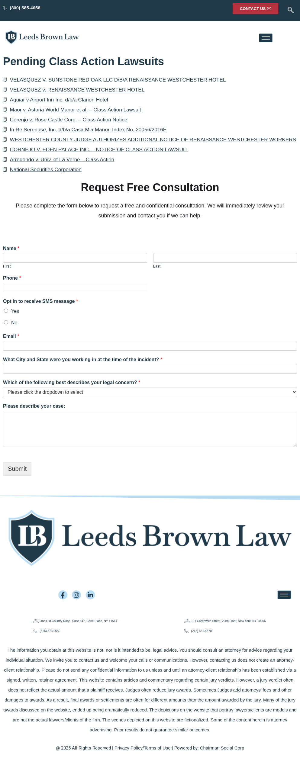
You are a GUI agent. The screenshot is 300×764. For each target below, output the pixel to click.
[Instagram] (76, 594)
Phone (12, 288)
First (7, 276)
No (14, 332)
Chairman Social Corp (222, 747)
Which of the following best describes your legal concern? (71, 392)
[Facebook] (62, 594)
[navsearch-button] (289, 11)
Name (11, 258)
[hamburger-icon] (266, 38)
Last (157, 276)
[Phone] (75, 297)
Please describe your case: (34, 416)
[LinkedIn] (90, 594)
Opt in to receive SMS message (40, 311)
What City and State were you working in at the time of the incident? (82, 369)
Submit (17, 478)
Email (11, 346)
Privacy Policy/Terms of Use (143, 747)
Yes (15, 321)
